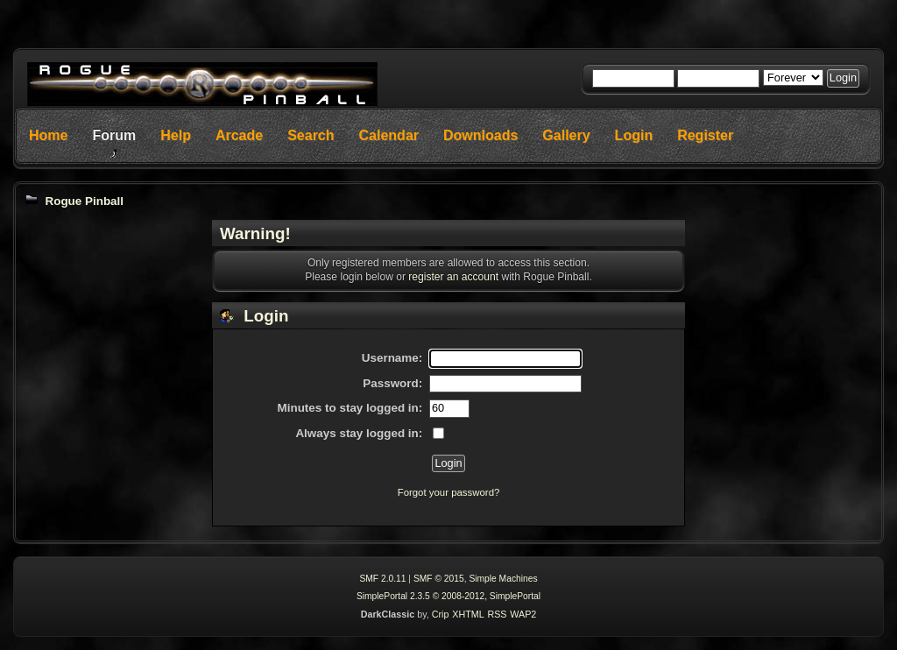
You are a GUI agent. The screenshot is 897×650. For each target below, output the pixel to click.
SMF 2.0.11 (382, 578)
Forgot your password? (449, 492)
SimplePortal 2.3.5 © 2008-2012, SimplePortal (448, 596)
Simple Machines (503, 578)
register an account (453, 277)
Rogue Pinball (84, 201)
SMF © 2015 (438, 578)
